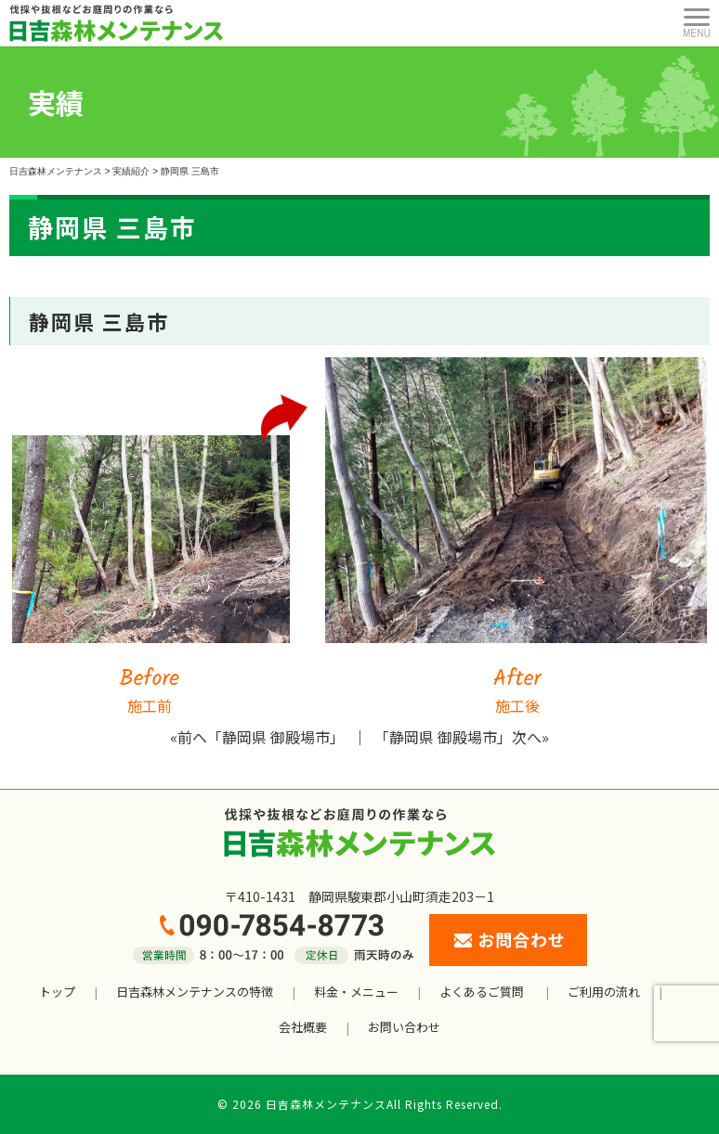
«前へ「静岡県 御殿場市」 (257, 737)
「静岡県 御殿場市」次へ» (461, 737)
